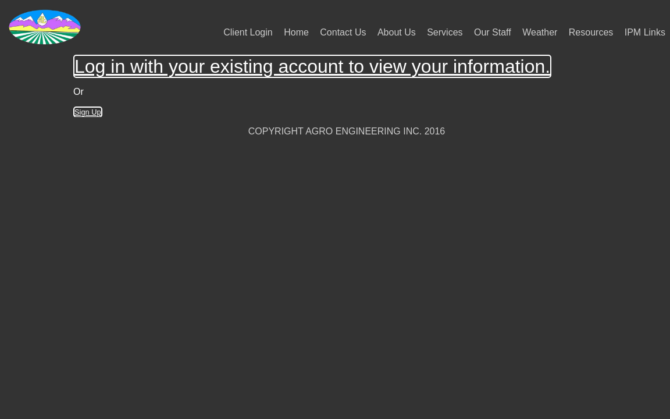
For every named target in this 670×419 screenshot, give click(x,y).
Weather (539, 32)
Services (444, 32)
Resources (591, 32)
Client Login (248, 32)
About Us (396, 32)
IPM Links (645, 32)
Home (296, 32)
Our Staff (492, 32)
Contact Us (343, 32)
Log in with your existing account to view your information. (312, 66)
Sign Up (87, 112)
